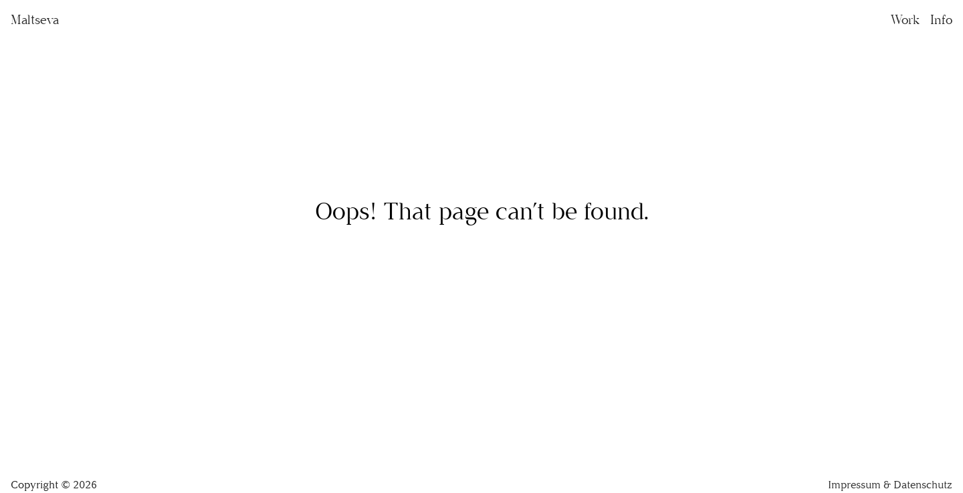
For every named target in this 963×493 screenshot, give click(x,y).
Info (941, 19)
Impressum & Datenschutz (890, 484)
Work (905, 19)
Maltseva (35, 19)
